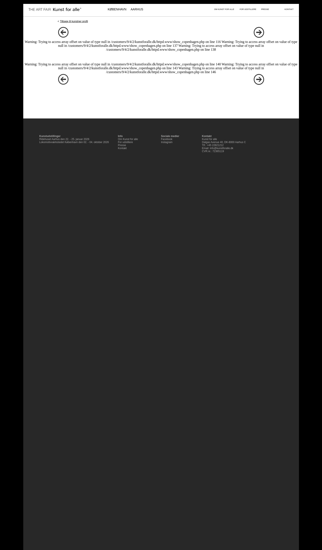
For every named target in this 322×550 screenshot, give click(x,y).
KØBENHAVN (117, 9)
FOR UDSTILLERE (248, 9)
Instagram (167, 142)
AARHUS (137, 9)
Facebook (167, 139)
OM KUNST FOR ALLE (224, 9)
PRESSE (265, 9)
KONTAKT (289, 9)
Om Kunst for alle (128, 139)
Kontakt (122, 148)
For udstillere (125, 142)
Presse (122, 145)
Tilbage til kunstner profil (74, 21)
